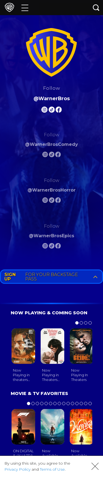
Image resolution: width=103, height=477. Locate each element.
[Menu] (25, 7)
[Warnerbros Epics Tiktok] (51, 246)
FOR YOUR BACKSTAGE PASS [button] (52, 277)
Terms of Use (52, 469)
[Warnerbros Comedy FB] (58, 155)
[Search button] (96, 7)
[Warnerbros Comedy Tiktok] (51, 155)
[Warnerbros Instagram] (44, 111)
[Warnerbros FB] (59, 111)
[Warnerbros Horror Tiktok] (51, 201)
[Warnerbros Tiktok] (52, 111)
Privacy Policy (17, 469)
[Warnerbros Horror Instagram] (45, 201)
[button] (95, 466)
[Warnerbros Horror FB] (58, 201)
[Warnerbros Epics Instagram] (45, 246)
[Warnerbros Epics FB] (58, 246)
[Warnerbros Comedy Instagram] (45, 155)
